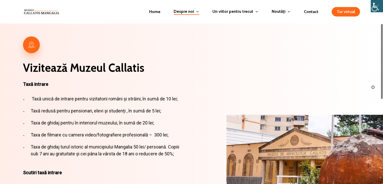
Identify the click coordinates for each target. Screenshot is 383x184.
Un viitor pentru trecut (235, 11)
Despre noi (186, 11)
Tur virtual (346, 12)
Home (154, 12)
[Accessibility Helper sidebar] (377, 6)
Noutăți (281, 11)
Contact (311, 12)
